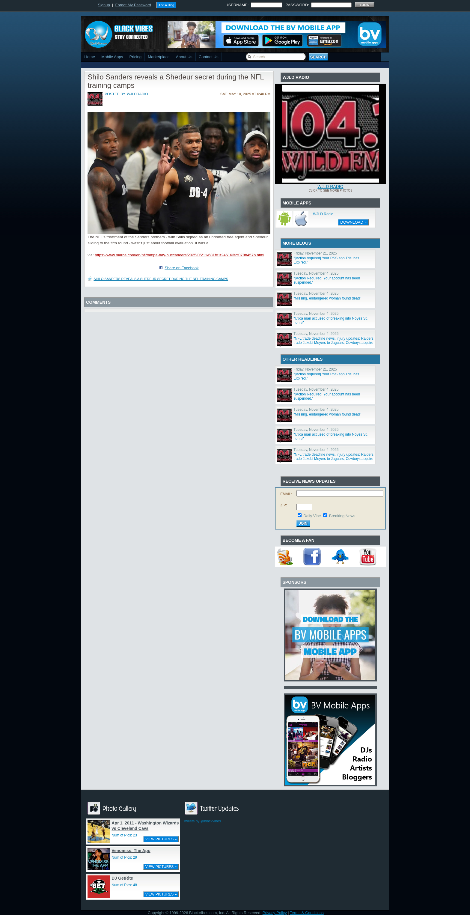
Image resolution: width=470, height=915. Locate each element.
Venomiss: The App (131, 850)
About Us (184, 57)
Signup (104, 5)
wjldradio (137, 94)
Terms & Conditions (307, 913)
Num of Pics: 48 (124, 885)
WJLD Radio (330, 186)
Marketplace (159, 57)
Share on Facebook (181, 268)
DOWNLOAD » (353, 222)
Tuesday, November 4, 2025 (315, 273)
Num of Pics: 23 (124, 835)
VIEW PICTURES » (161, 839)
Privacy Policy (275, 913)
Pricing (135, 57)
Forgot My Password (133, 5)
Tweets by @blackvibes (202, 821)
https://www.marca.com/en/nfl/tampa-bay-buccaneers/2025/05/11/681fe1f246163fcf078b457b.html (179, 255)
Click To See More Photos (330, 190)
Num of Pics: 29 (124, 857)
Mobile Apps (112, 57)
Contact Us (209, 57)
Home (89, 57)
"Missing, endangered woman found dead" (327, 298)
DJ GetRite (122, 878)
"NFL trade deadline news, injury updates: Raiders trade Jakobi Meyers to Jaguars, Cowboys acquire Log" (333, 342)
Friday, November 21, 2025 (315, 253)
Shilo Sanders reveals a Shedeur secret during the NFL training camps (161, 279)
